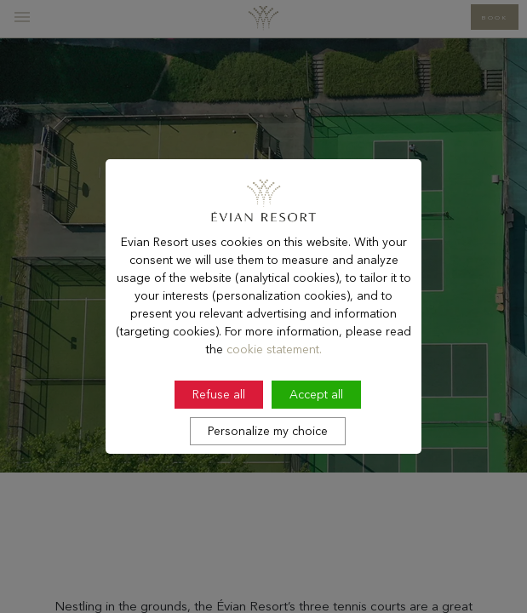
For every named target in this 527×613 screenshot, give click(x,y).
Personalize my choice (268, 455)
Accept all (316, 419)
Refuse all (218, 419)
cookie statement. (274, 373)
